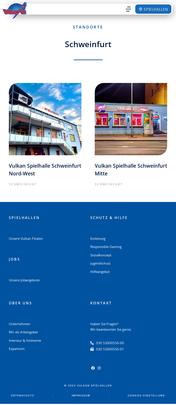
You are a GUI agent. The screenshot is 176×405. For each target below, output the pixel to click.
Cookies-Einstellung (146, 396)
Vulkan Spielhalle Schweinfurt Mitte (119, 170)
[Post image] (45, 119)
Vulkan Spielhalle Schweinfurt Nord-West (40, 170)
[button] (128, 9)
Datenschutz (22, 396)
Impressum (81, 396)
